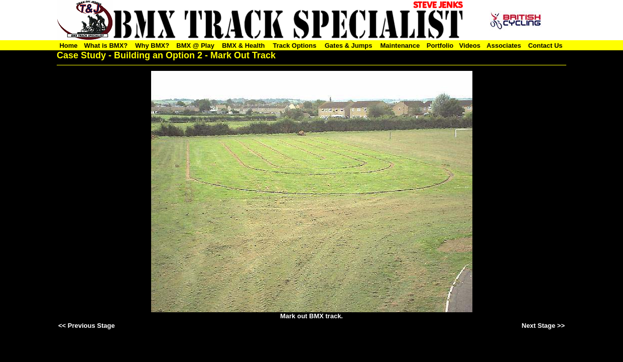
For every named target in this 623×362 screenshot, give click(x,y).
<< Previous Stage (86, 325)
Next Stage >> (543, 325)
